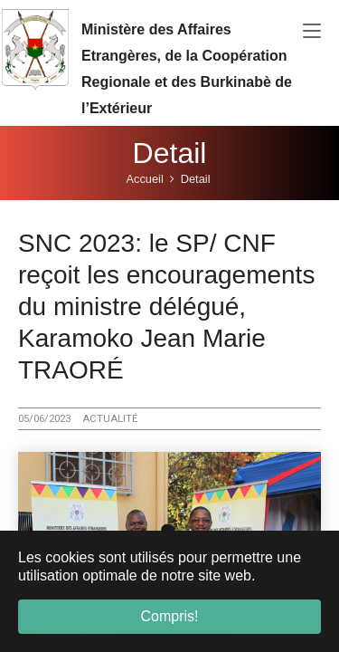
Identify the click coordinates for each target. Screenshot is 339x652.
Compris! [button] (169, 616)
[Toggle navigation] (312, 32)
